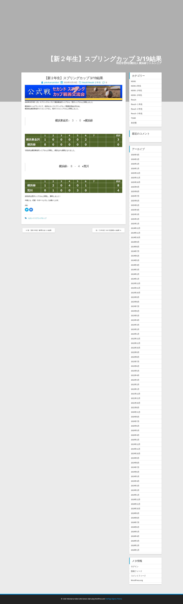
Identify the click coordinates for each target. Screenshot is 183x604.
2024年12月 (135, 228)
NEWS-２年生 (136, 90)
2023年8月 (135, 302)
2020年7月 (135, 421)
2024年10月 (135, 237)
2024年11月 (135, 233)
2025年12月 (135, 173)
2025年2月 (135, 219)
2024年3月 (135, 269)
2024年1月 (135, 279)
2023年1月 (135, 334)
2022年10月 (135, 348)
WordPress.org (137, 580)
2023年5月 (135, 315)
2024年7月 (135, 251)
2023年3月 (135, 325)
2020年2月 (135, 439)
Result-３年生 (137, 113)
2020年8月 (135, 417)
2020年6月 (135, 426)
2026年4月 (135, 154)
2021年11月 (135, 398)
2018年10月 (135, 508)
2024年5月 (135, 260)
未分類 (134, 123)
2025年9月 (135, 187)
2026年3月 (135, 159)
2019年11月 (135, 449)
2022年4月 (135, 375)
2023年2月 (135, 329)
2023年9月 (135, 297)
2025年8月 (135, 191)
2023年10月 (135, 292)
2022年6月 (135, 366)
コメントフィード (138, 576)
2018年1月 (135, 550)
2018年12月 (135, 499)
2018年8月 (135, 518)
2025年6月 (135, 200)
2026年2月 (135, 164)
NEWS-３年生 (136, 95)
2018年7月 (135, 522)
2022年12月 (135, 338)
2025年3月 (135, 214)
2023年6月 (135, 311)
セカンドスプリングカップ (37, 218)
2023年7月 (135, 306)
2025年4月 (135, 210)
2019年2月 (135, 490)
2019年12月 (135, 444)
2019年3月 (135, 485)
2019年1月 (135, 495)
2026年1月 (135, 168)
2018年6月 (135, 527)
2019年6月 (135, 472)
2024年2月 (135, 274)
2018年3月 (135, 541)
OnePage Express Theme (113, 599)
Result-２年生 (94, 82)
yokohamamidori (51, 82)
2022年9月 (135, 352)
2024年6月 (135, 256)
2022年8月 (135, 357)
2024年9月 (135, 242)
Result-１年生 (137, 104)
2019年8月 (135, 463)
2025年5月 (135, 205)
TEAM (133, 118)
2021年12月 (135, 393)
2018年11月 (135, 504)
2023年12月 (135, 283)
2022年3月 (135, 380)
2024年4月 (135, 265)
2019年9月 (135, 458)
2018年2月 (135, 545)
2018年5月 (135, 531)
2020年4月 (135, 435)
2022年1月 (135, 389)
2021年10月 (135, 403)
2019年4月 (135, 481)
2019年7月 (135, 467)
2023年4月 (135, 320)
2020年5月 (135, 430)
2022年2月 (135, 384)
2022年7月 (135, 361)
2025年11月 (135, 177)
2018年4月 (135, 536)
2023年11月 (135, 288)
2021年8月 (135, 407)
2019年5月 (135, 476)
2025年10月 (135, 182)
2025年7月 (135, 196)
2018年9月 (135, 513)
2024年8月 (135, 246)
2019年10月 (135, 453)
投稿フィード (136, 571)
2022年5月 (135, 371)
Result (85, 82)
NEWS (133, 81)
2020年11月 (135, 412)
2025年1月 (135, 223)
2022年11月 (135, 343)
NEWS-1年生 (136, 86)
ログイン (134, 566)
